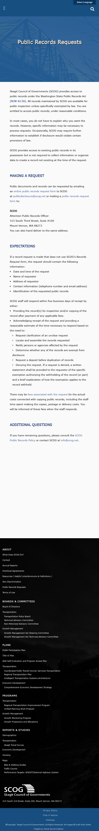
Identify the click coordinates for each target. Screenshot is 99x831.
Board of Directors (11, 606)
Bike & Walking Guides (15, 765)
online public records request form (35, 191)
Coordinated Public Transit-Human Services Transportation (32, 671)
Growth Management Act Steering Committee (26, 633)
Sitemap (50, 820)
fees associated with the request (48, 394)
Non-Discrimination (11, 581)
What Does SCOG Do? (13, 554)
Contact (6, 560)
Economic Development (13, 683)
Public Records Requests (14, 587)
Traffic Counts (10, 768)
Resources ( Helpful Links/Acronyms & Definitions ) (27, 576)
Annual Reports (9, 565)
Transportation (9, 612)
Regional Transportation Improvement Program (27, 705)
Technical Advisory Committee (18, 620)
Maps (4, 760)
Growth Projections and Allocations (21, 722)
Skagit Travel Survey (14, 745)
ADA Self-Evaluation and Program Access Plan (24, 661)
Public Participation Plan (13, 650)
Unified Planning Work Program (19, 709)
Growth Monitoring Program (17, 718)
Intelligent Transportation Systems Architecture (27, 678)
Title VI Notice (50, 815)
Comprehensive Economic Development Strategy (28, 687)
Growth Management (12, 628)
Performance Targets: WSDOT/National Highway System (31, 772)
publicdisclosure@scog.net (29, 196)
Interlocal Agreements (13, 571)
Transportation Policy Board (17, 616)
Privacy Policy (50, 810)
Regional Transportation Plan (18, 674)
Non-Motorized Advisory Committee (21, 624)
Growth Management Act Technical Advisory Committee (31, 637)
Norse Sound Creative (53, 829)
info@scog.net (69, 440)
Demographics (9, 735)
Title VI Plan (8, 655)
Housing (6, 755)
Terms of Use (8, 592)
